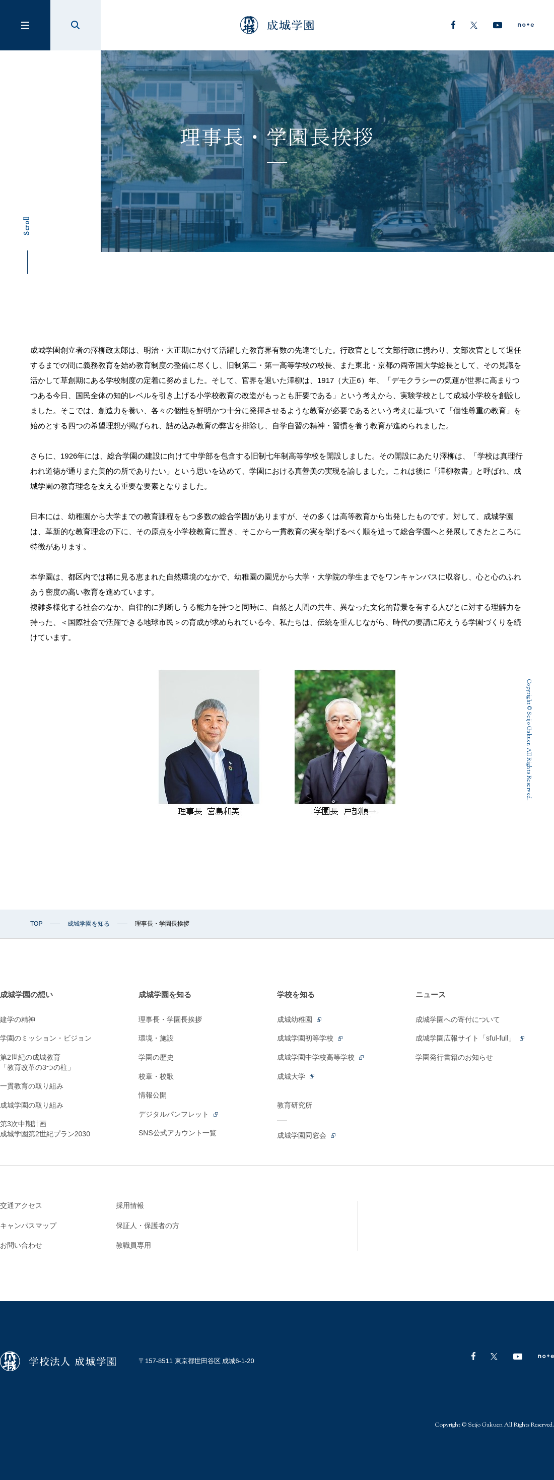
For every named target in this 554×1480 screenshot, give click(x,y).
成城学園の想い (26, 994)
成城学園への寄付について (458, 1019)
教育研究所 (294, 1105)
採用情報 (130, 1205)
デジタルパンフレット (179, 1114)
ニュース (431, 994)
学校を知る (296, 994)
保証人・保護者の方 (147, 1225)
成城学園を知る (88, 923)
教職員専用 (133, 1245)
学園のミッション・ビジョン (46, 1038)
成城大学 (296, 1076)
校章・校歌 (156, 1076)
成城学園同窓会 (307, 1135)
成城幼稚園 (300, 1019)
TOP (36, 923)
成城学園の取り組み (31, 1105)
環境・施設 (156, 1038)
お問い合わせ (21, 1245)
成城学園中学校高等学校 (321, 1057)
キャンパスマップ (28, 1225)
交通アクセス (21, 1205)
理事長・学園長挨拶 (170, 1019)
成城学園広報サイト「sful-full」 (471, 1038)
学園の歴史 (156, 1057)
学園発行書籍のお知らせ (454, 1057)
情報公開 (152, 1095)
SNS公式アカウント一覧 (177, 1133)
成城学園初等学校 (310, 1038)
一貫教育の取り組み (31, 1086)
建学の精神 (17, 1019)
